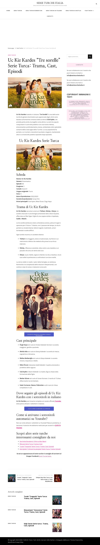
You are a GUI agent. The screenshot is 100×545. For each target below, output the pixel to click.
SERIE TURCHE (18, 10)
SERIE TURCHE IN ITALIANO (54, 10)
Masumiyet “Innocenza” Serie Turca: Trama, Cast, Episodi (35, 511)
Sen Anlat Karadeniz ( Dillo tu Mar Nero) (33, 441)
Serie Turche (12, 55)
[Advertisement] (50, 32)
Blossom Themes (69, 540)
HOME (8, 10)
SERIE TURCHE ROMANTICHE (34, 10)
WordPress (11, 542)
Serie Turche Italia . (45, 456)
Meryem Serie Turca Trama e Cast (31, 444)
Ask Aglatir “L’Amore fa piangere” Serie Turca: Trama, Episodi (40, 449)
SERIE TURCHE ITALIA (50, 3)
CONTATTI (50, 16)
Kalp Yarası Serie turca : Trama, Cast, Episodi (36, 525)
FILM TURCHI (88, 10)
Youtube (57, 401)
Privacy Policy (19, 542)
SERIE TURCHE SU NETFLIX (73, 10)
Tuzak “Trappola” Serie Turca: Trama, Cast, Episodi (37, 446)
